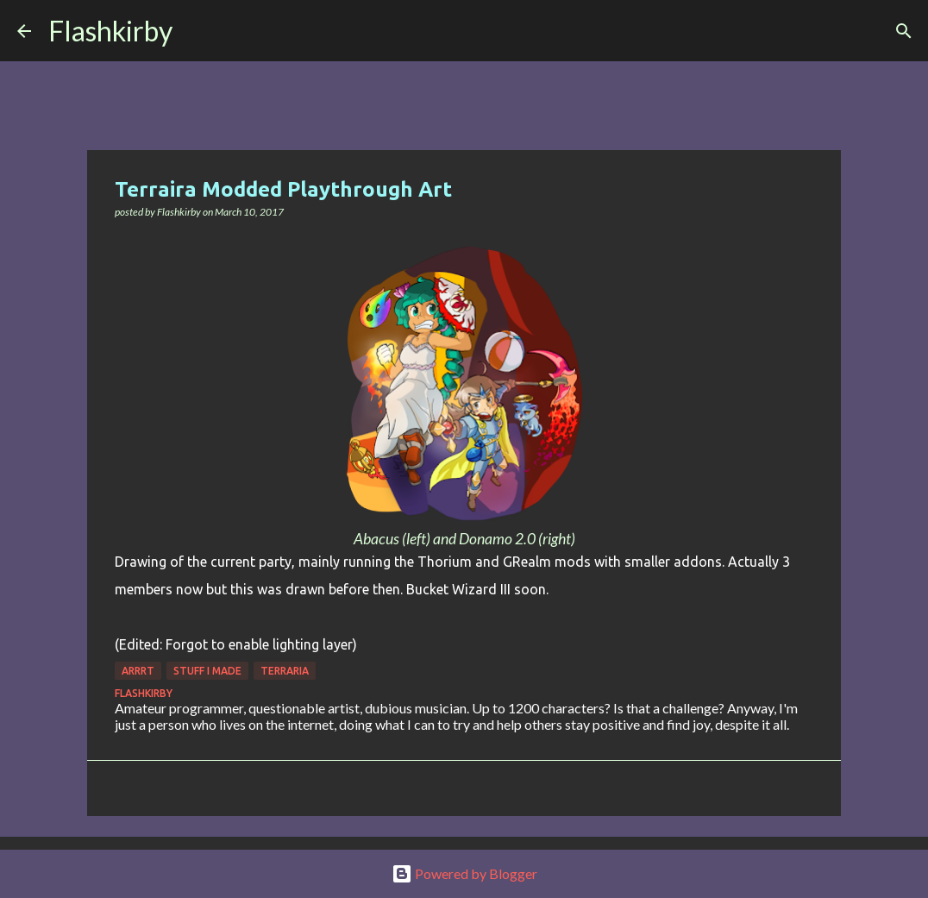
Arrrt (138, 670)
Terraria (284, 670)
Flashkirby (110, 30)
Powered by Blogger (464, 873)
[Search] (196, 31)
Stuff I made (207, 670)
